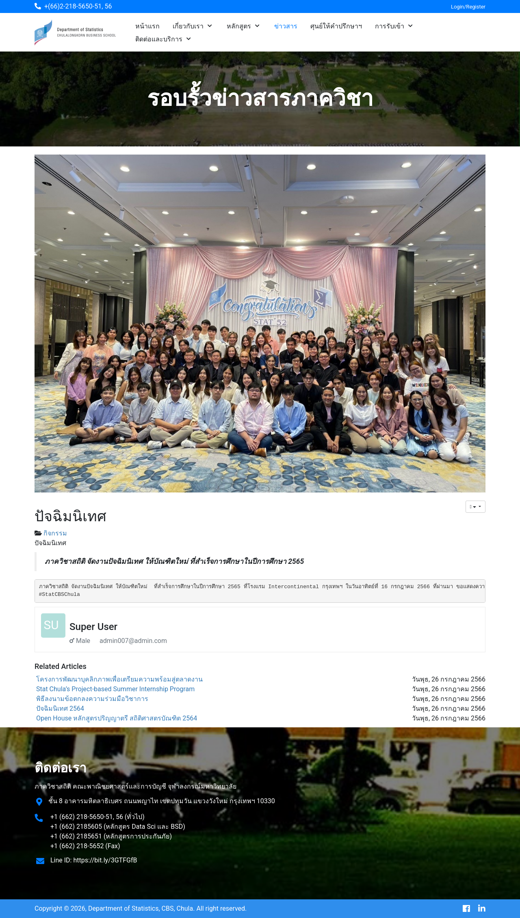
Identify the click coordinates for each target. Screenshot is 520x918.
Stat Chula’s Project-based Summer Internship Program (115, 689)
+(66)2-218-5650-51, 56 (78, 6)
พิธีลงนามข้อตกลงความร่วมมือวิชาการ (92, 699)
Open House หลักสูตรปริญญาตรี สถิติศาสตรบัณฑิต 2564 (116, 718)
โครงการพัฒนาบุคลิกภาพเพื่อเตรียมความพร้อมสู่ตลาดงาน (119, 679)
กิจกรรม (55, 533)
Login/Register (468, 7)
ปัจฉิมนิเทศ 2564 (60, 708)
